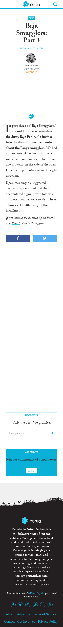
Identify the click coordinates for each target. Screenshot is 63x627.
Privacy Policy (48, 621)
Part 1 (51, 218)
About (10, 614)
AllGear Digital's (36, 593)
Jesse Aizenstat (31, 66)
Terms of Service (44, 614)
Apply (31, 470)
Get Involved (26, 621)
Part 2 (16, 224)
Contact (9, 621)
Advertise (23, 614)
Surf (31, 18)
